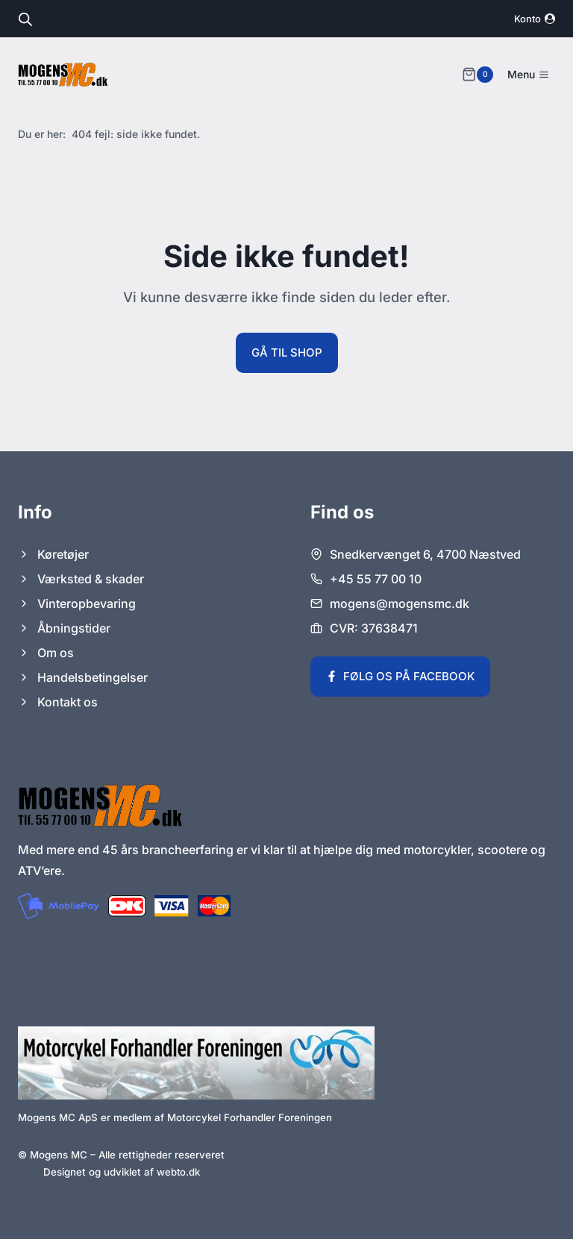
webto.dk (178, 1172)
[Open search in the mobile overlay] (25, 19)
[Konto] (534, 19)
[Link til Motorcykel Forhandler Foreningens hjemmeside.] (196, 1063)
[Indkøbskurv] (477, 74)
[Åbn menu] (528, 74)
